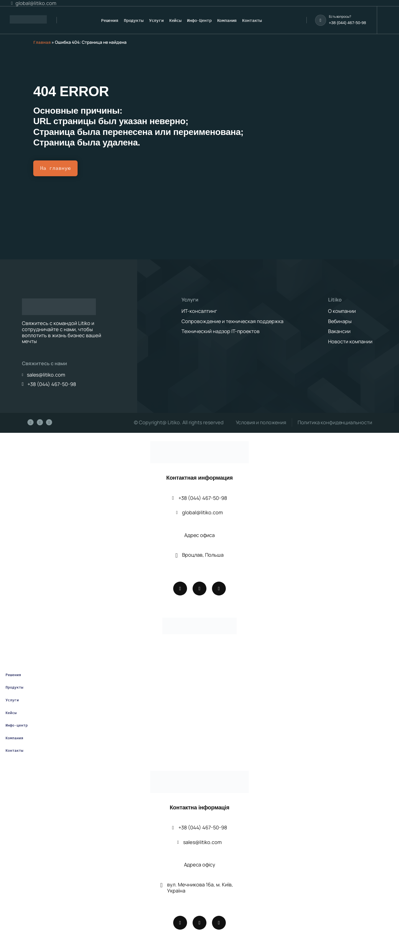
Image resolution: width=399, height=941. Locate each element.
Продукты (14, 687)
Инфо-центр (17, 725)
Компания (14, 738)
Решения (13, 675)
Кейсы (11, 712)
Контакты (14, 750)
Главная (42, 42)
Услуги (12, 700)
